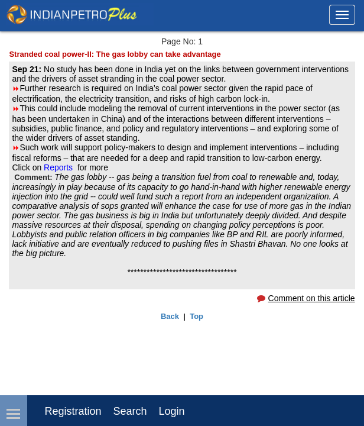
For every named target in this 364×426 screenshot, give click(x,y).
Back (170, 316)
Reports (59, 167)
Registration (72, 411)
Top (196, 316)
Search (130, 411)
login (172, 411)
